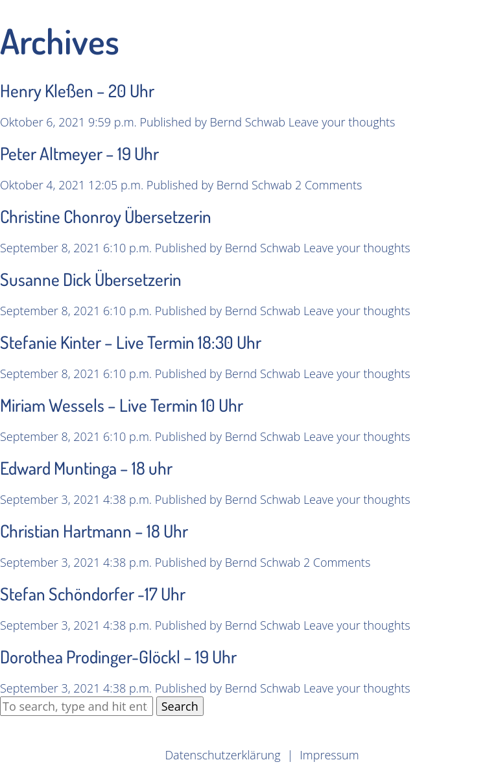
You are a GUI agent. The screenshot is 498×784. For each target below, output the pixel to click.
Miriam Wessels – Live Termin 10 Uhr (121, 405)
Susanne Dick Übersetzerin (91, 279)
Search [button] (179, 706)
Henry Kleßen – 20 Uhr (77, 90)
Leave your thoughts (342, 122)
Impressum (329, 755)
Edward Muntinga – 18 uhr (86, 468)
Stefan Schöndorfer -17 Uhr (92, 593)
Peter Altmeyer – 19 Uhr (79, 153)
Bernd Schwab (247, 122)
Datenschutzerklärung (222, 755)
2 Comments (328, 185)
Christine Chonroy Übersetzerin (105, 216)
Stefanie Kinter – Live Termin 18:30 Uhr (130, 342)
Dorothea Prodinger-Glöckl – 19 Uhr (118, 656)
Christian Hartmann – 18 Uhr (94, 530)
